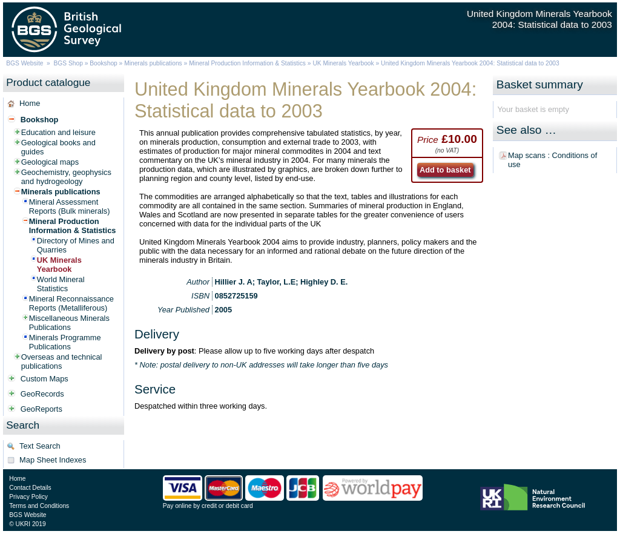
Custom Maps (44, 378)
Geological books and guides (58, 147)
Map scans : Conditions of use (552, 160)
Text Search (40, 445)
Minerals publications (153, 63)
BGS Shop (68, 63)
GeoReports (41, 409)
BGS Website (24, 63)
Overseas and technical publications (61, 361)
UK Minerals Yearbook (343, 63)
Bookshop (103, 63)
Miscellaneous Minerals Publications (69, 323)
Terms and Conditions (39, 506)
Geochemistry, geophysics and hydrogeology (66, 177)
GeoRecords (42, 393)
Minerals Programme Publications (65, 342)
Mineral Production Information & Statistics (247, 63)
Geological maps (50, 161)
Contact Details (30, 487)
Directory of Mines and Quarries (75, 245)
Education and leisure (58, 132)
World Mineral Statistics (61, 284)
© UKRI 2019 (27, 524)
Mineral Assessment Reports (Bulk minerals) (69, 206)
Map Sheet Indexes (52, 459)
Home (29, 103)
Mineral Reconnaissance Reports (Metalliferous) (71, 303)
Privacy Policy (28, 496)
